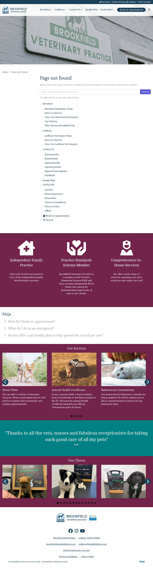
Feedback (50, 175)
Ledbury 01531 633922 (89, 538)
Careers (49, 190)
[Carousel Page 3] (78, 416)
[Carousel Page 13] (95, 503)
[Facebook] (70, 532)
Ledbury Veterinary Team (58, 136)
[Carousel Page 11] (89, 503)
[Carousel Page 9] (83, 503)
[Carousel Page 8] (80, 503)
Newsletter (50, 198)
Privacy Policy (52, 206)
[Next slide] (148, 382)
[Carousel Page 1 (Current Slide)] (72, 416)
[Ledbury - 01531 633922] (138, 2)
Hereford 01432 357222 (64, 538)
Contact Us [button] (76, 9)
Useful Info (49, 184)
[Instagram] (76, 532)
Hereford (48, 104)
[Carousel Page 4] (81, 416)
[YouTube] (82, 532)
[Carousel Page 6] (73, 503)
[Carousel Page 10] (86, 503)
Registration (51, 158)
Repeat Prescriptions (56, 171)
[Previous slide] (5, 382)
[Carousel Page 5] (70, 503)
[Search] (149, 9)
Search (145, 92)
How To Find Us (53, 113)
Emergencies (52, 154)
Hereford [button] (46, 9)
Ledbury (47, 131)
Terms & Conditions (55, 202)
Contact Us (48, 149)
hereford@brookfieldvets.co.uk (60, 544)
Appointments (52, 163)
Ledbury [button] (60, 9)
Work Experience (54, 194)
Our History (51, 121)
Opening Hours (53, 167)
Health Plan (92, 9)
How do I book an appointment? (29, 321)
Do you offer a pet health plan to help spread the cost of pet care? (53, 335)
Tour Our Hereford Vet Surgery (61, 117)
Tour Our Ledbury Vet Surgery (61, 144)
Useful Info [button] (107, 9)
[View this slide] (76, 32)
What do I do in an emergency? (28, 328)
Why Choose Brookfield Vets (60, 125)
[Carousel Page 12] (92, 503)
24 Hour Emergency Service (76, 550)
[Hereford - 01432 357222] (112, 2)
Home (5, 72)
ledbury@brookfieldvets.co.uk (93, 544)
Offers (48, 211)
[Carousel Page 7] (76, 503)
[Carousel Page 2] (75, 416)
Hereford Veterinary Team (59, 109)
